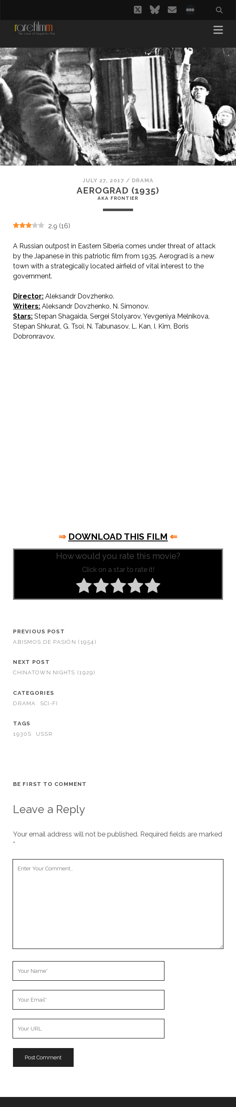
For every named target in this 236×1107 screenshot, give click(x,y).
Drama (143, 180)
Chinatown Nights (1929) (54, 672)
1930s (22, 734)
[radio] (84, 587)
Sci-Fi (49, 703)
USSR (44, 734)
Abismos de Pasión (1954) (55, 642)
